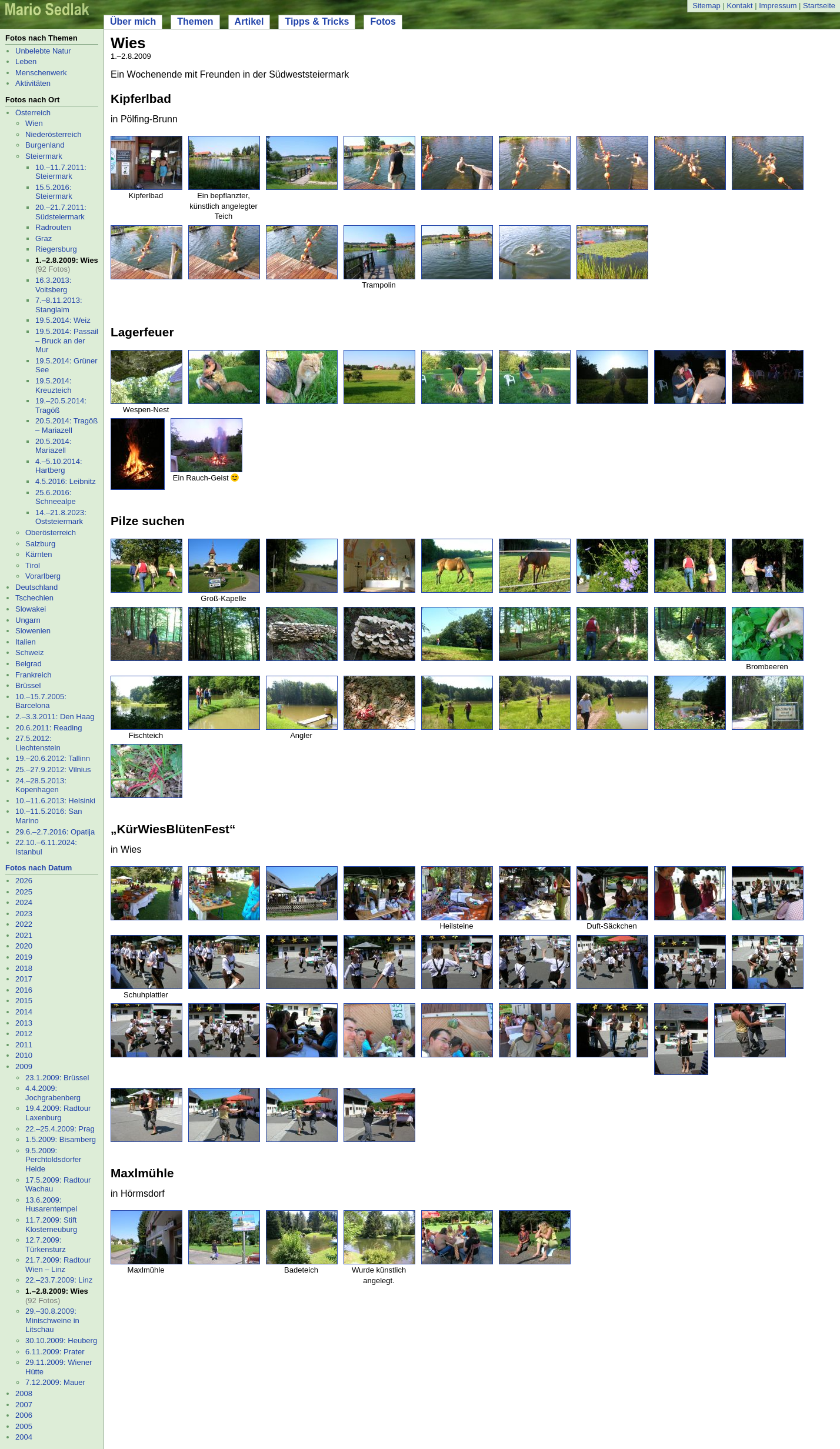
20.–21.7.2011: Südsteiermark (60, 212)
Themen (195, 21)
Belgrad (28, 663)
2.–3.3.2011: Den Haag (54, 716)
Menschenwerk (40, 72)
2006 (23, 1415)
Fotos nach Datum (38, 867)
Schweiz (29, 652)
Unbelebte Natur (43, 50)
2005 (23, 1426)
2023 (23, 913)
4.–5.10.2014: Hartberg (58, 466)
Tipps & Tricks (317, 21)
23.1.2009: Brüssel (57, 1077)
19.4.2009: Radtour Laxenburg (58, 1113)
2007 (23, 1404)
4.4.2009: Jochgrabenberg (53, 1093)
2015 (23, 1000)
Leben (25, 61)
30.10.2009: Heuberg (61, 1340)
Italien (25, 641)
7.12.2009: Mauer (55, 1382)
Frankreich (33, 674)
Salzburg (40, 543)
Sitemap (706, 5)
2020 (23, 945)
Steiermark (43, 156)
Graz (43, 238)
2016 (23, 990)
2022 (23, 924)
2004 (23, 1437)
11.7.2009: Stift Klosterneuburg (51, 1225)
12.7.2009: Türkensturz (45, 1245)
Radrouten (53, 227)
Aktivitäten (33, 83)
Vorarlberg (43, 576)
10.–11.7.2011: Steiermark (60, 172)
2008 (23, 1393)
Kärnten (38, 554)
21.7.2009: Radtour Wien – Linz (58, 1265)
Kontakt (739, 5)
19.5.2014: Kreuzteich (53, 385)
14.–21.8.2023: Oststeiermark (60, 517)
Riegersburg (56, 249)
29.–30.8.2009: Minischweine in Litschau (52, 1320)
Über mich (133, 21)
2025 (23, 891)
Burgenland (45, 145)
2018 (23, 968)
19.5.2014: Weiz (63, 320)
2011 (23, 1044)
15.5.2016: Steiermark (53, 192)
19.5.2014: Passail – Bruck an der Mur (66, 340)
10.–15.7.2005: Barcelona (40, 701)
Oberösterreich (50, 532)
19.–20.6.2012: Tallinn (52, 758)
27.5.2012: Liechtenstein (38, 743)
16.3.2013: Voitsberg (53, 285)
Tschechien (34, 597)
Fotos (383, 21)
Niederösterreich (53, 134)
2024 (23, 902)
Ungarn (28, 620)
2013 (23, 1023)
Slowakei (30, 609)
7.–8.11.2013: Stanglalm (58, 305)
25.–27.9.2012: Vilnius (53, 769)
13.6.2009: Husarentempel (51, 1205)
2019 (23, 957)
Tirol (32, 565)
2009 (23, 1066)
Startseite (819, 5)
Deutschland (36, 587)
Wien (34, 123)
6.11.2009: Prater (54, 1351)
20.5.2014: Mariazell (53, 446)
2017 (23, 978)
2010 (23, 1055)
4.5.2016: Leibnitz (65, 481)
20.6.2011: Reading (48, 727)
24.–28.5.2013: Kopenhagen (40, 785)
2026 (23, 880)
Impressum (777, 5)
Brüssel (28, 685)
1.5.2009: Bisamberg (60, 1139)
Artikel (249, 21)
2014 (23, 1011)
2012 (23, 1033)
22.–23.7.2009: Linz (58, 1280)
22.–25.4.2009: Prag (60, 1128)
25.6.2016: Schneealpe (55, 497)
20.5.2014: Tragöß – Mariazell (66, 425)
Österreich (33, 112)
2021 (23, 935)
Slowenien (33, 630)
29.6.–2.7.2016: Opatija (55, 831)
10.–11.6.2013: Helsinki (55, 800)
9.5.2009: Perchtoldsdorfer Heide (53, 1159)
